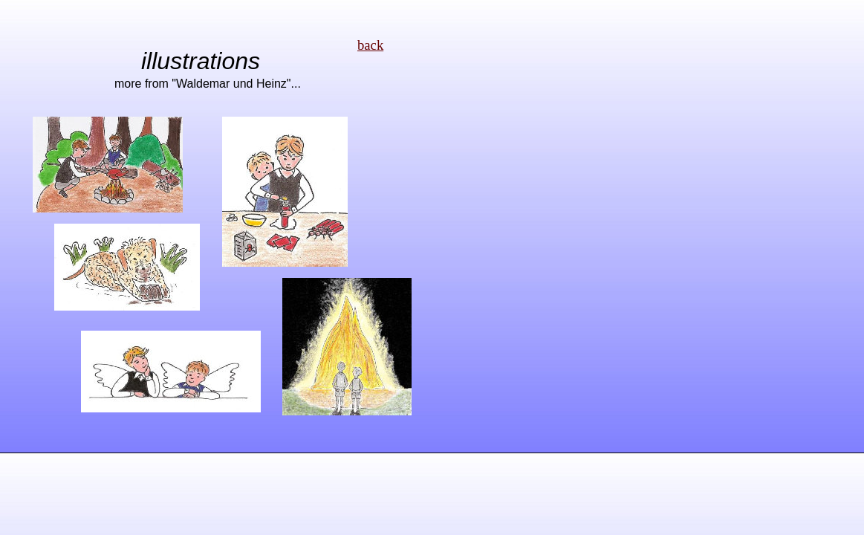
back (370, 45)
